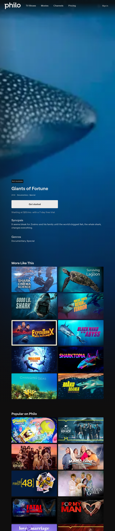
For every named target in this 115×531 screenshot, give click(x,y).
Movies (44, 5)
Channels (58, 5)
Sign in (105, 5)
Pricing (72, 5)
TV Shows (31, 5)
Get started (35, 204)
